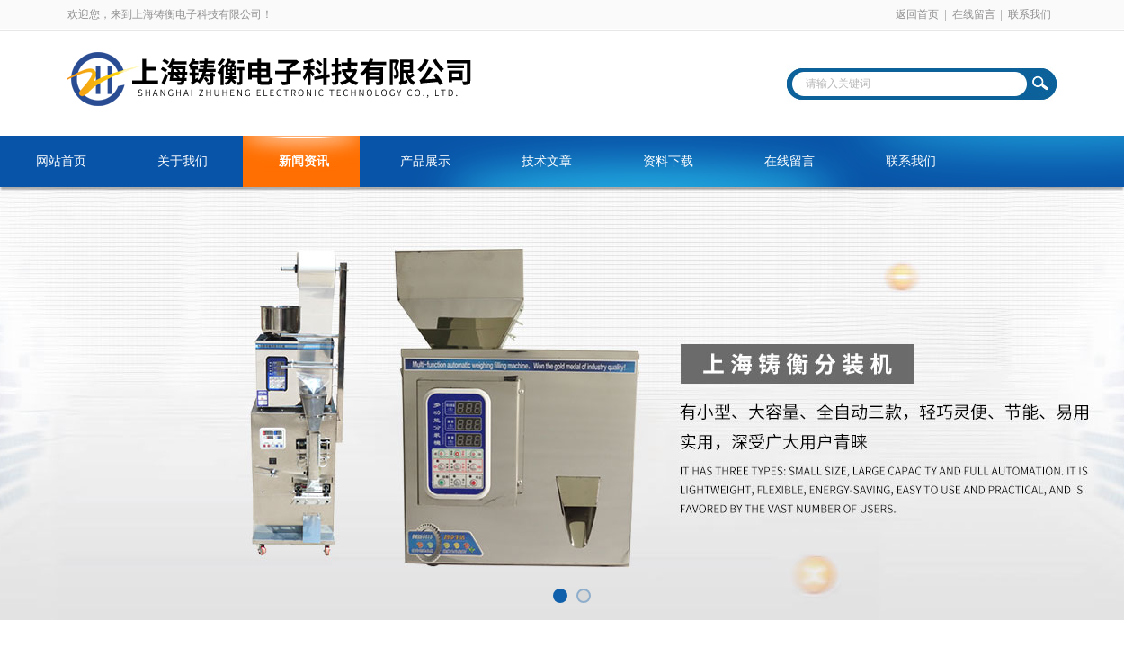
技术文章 (547, 161)
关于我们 (182, 161)
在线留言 (973, 14)
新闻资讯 (304, 161)
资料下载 (668, 161)
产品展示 (425, 161)
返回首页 (917, 14)
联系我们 (1029, 14)
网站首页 (61, 161)
